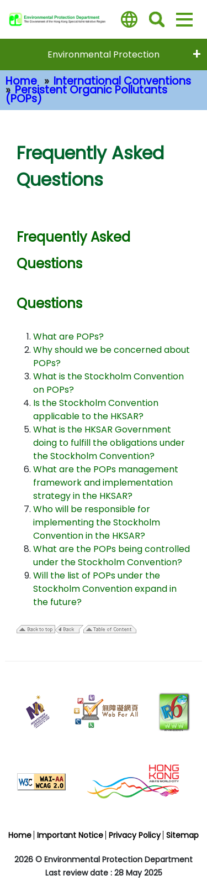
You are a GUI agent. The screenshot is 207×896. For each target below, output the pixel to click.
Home (21, 81)
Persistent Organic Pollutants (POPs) (86, 94)
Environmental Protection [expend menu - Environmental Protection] (103, 54)
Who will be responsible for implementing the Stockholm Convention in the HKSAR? (96, 522)
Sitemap (182, 835)
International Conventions (122, 81)
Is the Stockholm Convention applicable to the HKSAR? (95, 410)
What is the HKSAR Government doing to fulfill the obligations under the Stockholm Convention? (109, 442)
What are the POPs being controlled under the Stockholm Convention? (111, 556)
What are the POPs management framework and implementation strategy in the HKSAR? (105, 482)
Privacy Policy (135, 835)
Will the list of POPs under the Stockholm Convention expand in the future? (105, 588)
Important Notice (70, 835)
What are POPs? (68, 336)
